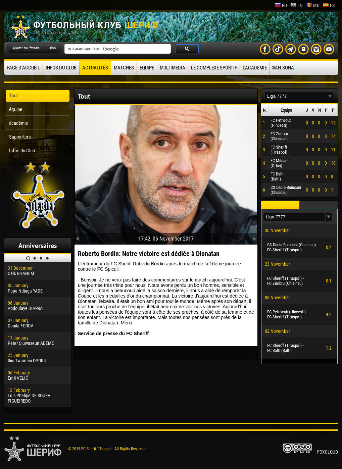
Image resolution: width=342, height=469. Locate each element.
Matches (124, 68)
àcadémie (18, 123)
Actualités (95, 68)
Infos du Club (61, 68)
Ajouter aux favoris (26, 48)
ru (281, 5)
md (313, 5)
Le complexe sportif (214, 68)
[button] (330, 96)
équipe (147, 68)
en (296, 5)
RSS (53, 48)
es (329, 5)
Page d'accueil (23, 68)
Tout (13, 96)
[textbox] (295, 96)
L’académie (255, 68)
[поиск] (117, 49)
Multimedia (172, 68)
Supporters (20, 137)
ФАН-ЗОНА (283, 68)
